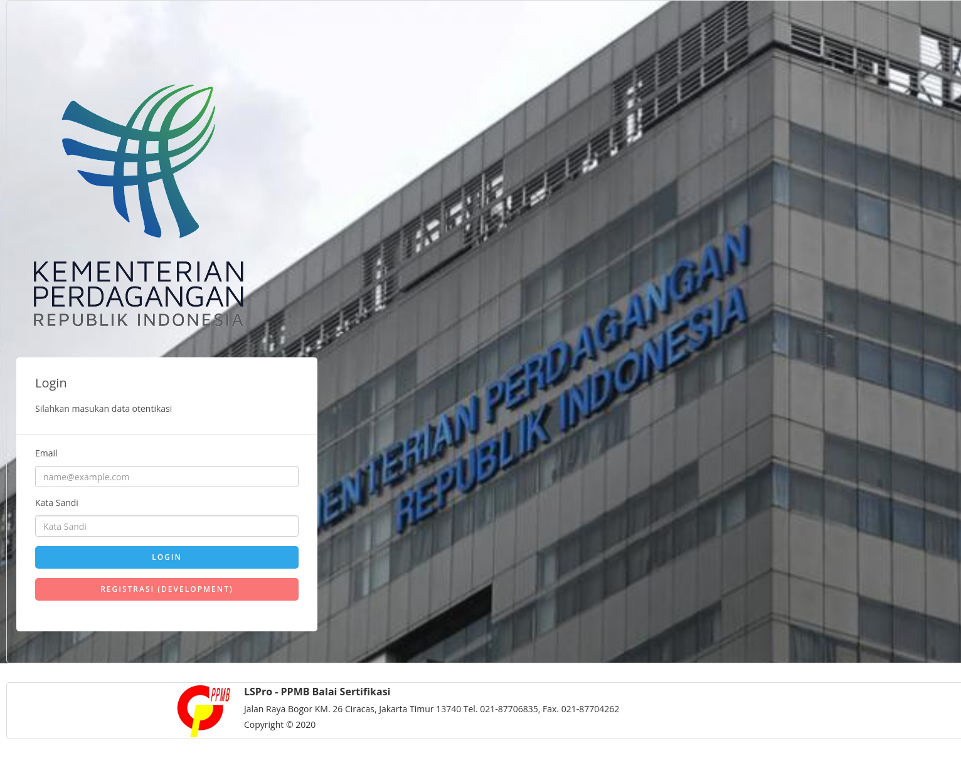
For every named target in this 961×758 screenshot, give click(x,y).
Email (46, 453)
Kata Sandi (56, 502)
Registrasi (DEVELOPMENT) (166, 589)
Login (167, 557)
